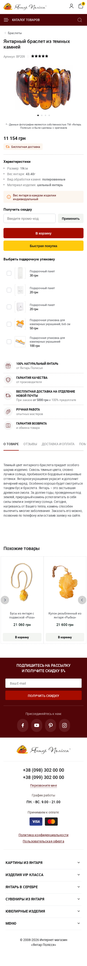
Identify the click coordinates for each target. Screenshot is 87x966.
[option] (11, 445)
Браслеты (15, 33)
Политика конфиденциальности (43, 835)
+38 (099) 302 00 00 (43, 777)
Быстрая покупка (43, 246)
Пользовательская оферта (43, 841)
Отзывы (30, 444)
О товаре (11, 444)
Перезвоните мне (43, 785)
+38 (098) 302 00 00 (43, 770)
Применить (71, 218)
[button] (38, 115)
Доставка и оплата (58, 444)
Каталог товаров (21, 20)
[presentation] (5, 600)
